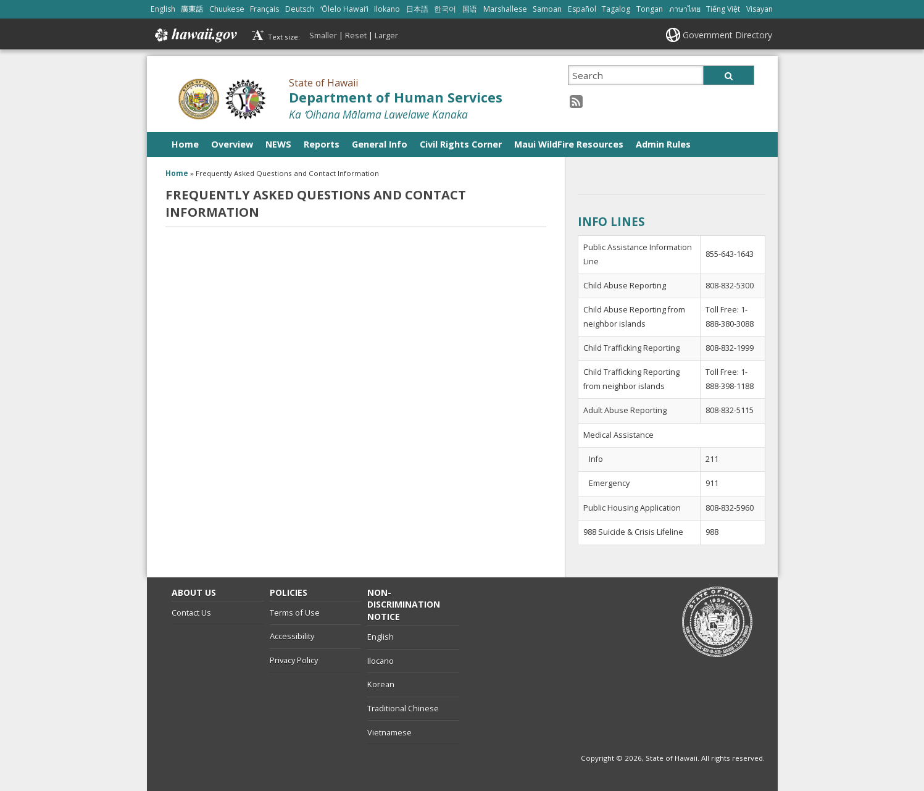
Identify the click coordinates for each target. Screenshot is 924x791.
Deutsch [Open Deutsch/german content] (299, 9)
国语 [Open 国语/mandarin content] (469, 9)
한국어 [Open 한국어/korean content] (445, 9)
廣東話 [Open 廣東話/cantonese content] (192, 9)
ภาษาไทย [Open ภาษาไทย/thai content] (685, 9)
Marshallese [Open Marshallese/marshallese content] (505, 9)
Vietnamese (389, 732)
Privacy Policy (294, 660)
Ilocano (380, 660)
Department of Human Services (395, 97)
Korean (380, 684)
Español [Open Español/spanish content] (582, 9)
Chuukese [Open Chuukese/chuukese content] (226, 9)
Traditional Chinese (403, 708)
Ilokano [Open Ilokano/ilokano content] (387, 9)
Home (185, 144)
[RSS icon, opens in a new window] (576, 101)
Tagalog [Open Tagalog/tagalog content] (616, 9)
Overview (232, 144)
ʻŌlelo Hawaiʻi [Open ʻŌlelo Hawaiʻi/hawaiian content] (344, 9)
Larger (386, 35)
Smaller (323, 35)
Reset (356, 35)
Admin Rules (663, 144)
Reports (321, 144)
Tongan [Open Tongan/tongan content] (649, 9)
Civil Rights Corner (461, 144)
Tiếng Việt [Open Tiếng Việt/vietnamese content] (723, 9)
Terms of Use (295, 612)
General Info (379, 144)
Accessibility (292, 636)
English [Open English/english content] (163, 9)
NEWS (278, 144)
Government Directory (727, 35)
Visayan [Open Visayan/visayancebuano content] (759, 9)
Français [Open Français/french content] (264, 9)
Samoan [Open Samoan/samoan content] (547, 9)
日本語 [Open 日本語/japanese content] (417, 9)
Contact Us (191, 612)
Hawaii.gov (194, 35)
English (380, 636)
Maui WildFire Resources (568, 144)
